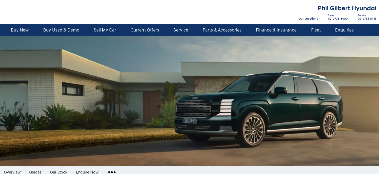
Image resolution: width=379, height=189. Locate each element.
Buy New (20, 30)
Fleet (316, 30)
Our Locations (308, 18)
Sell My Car (105, 30)
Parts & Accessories (222, 30)
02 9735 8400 (337, 17)
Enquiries (344, 30)
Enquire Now (87, 172)
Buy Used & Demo (61, 30)
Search (366, 30)
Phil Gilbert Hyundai (347, 8)
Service (180, 30)
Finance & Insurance (276, 30)
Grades (35, 172)
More (110, 170)
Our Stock (58, 172)
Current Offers (145, 30)
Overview (12, 172)
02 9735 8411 (365, 17)
